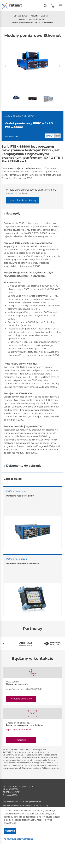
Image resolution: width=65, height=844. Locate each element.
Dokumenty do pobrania (23, 466)
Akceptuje (10, 831)
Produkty (34, 16)
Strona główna (20, 16)
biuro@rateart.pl (14, 689)
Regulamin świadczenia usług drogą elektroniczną (25, 805)
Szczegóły (12, 214)
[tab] (32, 213)
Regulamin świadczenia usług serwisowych (22, 802)
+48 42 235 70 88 (33, 689)
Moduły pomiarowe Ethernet (31, 19)
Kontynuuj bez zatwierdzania (18, 839)
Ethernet (44, 16)
